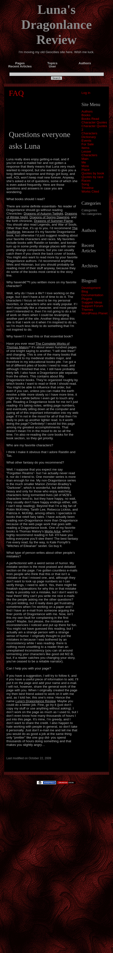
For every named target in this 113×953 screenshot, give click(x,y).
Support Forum (92, 306)
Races (86, 180)
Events (86, 140)
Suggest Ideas (91, 302)
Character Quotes (94, 122)
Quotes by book (92, 173)
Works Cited (90, 191)
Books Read (90, 119)
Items (85, 148)
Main (84, 159)
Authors (87, 111)
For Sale (87, 144)
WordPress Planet (94, 313)
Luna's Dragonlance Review (56, 24)
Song (85, 184)
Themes (87, 309)
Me (83, 162)
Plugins (86, 299)
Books (85, 115)
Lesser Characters (89, 153)
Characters (89, 133)
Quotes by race (92, 177)
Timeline (87, 188)
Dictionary (88, 137)
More (85, 166)
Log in (85, 93)
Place (85, 169)
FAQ (16, 93)
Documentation (92, 295)
